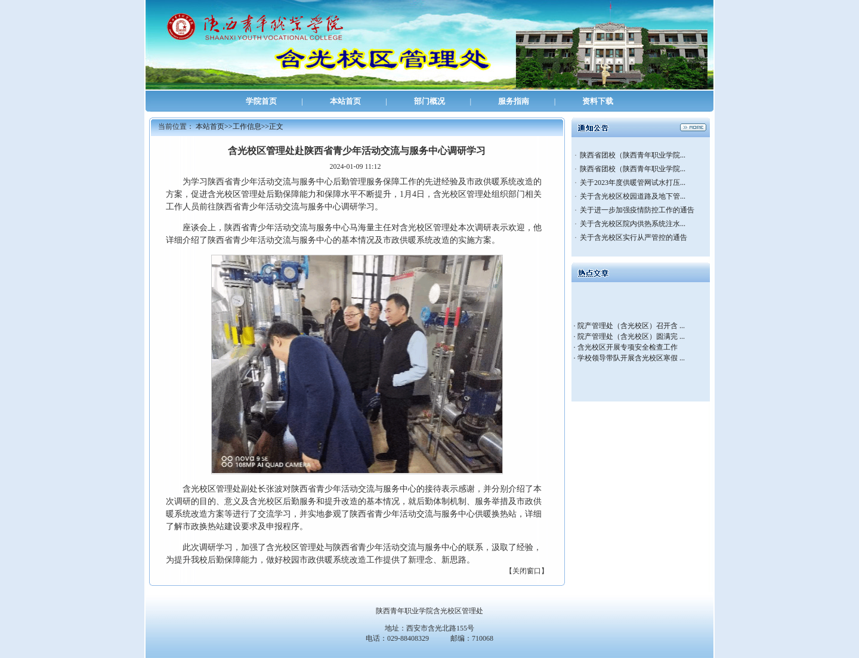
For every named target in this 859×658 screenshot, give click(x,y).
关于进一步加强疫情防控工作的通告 (637, 210)
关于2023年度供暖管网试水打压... (632, 182)
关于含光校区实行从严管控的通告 (633, 237)
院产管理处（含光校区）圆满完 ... (631, 336)
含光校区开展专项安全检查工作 (627, 347)
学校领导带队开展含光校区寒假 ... (631, 358)
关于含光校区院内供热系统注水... (632, 224)
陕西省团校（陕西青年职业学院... (632, 155)
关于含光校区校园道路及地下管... (632, 196)
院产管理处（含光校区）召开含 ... (631, 326)
